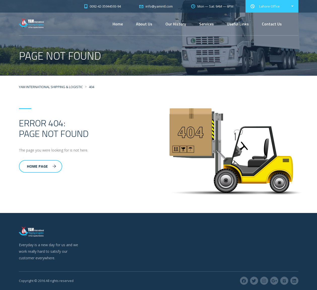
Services (206, 24)
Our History (175, 24)
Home (118, 24)
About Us (144, 24)
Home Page (41, 166)
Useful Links (238, 24)
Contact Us (272, 24)
